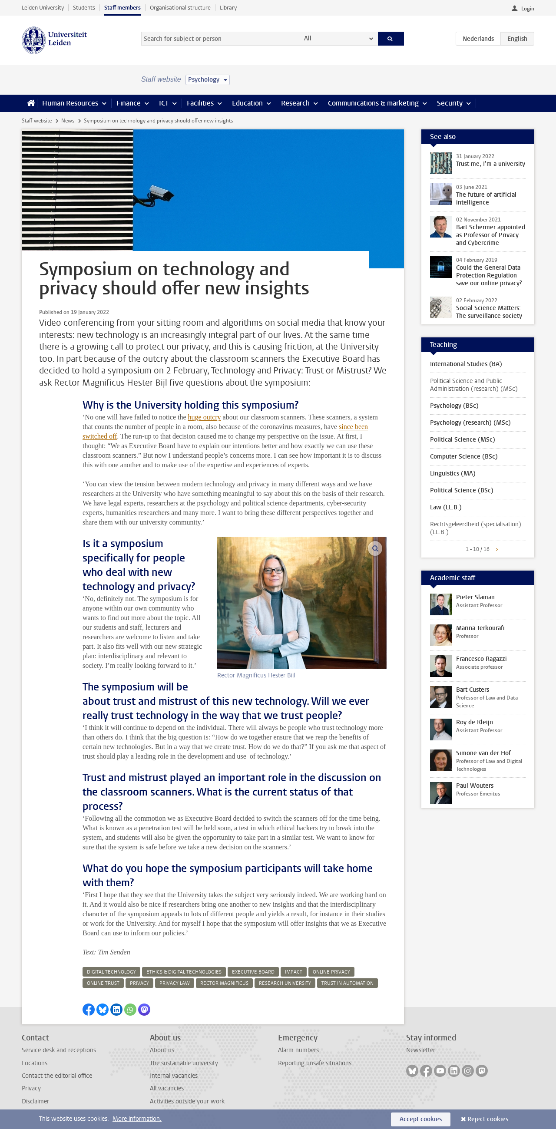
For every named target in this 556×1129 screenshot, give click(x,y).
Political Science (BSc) (461, 490)
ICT (164, 103)
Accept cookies (421, 1119)
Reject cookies (487, 1119)
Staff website (37, 120)
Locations (34, 1063)
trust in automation (347, 983)
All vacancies (167, 1088)
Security (450, 103)
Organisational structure (180, 7)
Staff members (122, 7)
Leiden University (43, 7)
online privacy (331, 972)
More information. (137, 1119)
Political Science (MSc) (462, 440)
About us (162, 1050)
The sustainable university (184, 1063)
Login (527, 8)
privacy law (174, 983)
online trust (103, 983)
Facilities (200, 103)
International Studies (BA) (466, 364)
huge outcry (204, 417)
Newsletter (420, 1050)
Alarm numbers (298, 1050)
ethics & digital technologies (184, 972)
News (67, 120)
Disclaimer (35, 1101)
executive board (253, 972)
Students (84, 7)
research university (285, 983)
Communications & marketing (373, 103)
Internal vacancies (174, 1076)
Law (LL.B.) (446, 507)
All (307, 38)
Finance (128, 103)
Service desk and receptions (59, 1050)
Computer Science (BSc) (464, 456)
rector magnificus (224, 983)
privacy (139, 983)
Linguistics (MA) (453, 473)
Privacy (31, 1088)
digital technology (111, 972)
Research (295, 103)
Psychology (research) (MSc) (470, 423)
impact (293, 972)
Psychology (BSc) (454, 406)
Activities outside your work (187, 1101)
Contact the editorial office (57, 1076)
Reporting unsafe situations (314, 1063)
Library (228, 7)
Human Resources (70, 103)
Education (247, 103)
